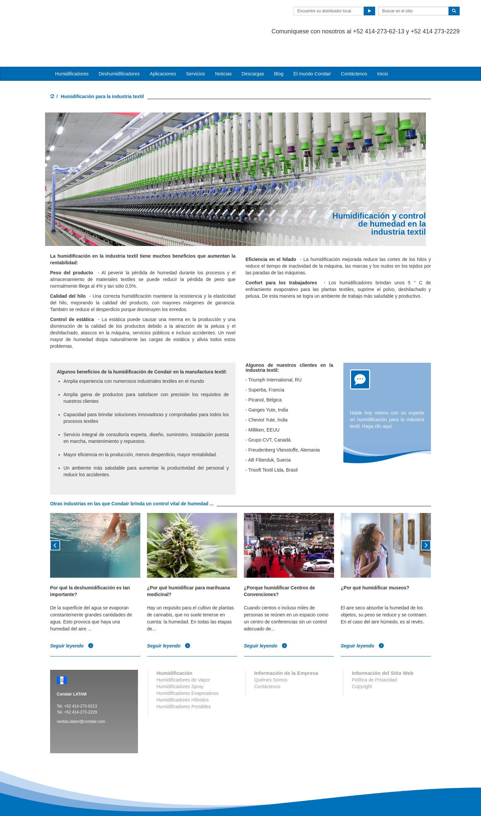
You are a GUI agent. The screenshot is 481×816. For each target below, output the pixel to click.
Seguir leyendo (72, 619)
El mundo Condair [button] (312, 47)
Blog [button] (278, 47)
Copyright (362, 659)
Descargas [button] (253, 47)
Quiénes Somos (271, 653)
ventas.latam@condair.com (81, 695)
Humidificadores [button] (72, 47)
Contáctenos (354, 47)
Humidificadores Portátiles (184, 680)
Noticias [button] (223, 47)
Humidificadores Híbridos (183, 673)
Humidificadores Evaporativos (187, 666)
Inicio (382, 47)
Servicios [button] (195, 47)
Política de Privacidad (374, 653)
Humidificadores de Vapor (183, 653)
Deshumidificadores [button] (119, 47)
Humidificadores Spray (180, 659)
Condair (88, 15)
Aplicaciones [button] (163, 47)
